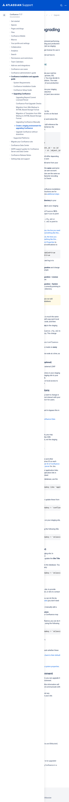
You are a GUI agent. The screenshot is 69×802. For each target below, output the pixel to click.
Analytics (14, 51)
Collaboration (16, 47)
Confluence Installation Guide (25, 86)
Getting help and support (20, 159)
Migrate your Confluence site (22, 142)
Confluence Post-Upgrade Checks (28, 104)
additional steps (53, 194)
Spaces (14, 25)
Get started (15, 21)
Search (61, 5)
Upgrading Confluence (22, 94)
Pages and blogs (17, 29)
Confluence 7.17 (16, 14)
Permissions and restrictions (22, 58)
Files (13, 32)
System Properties (47, 242)
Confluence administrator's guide (23, 73)
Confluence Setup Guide (23, 90)
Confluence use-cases (19, 69)
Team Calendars (17, 62)
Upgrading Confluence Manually (28, 122)
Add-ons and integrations (20, 65)
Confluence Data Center (20, 145)
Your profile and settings (20, 43)
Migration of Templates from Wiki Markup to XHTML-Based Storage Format (28, 115)
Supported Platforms (21, 138)
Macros (14, 40)
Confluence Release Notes (21, 155)
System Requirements (22, 83)
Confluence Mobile (18, 36)
